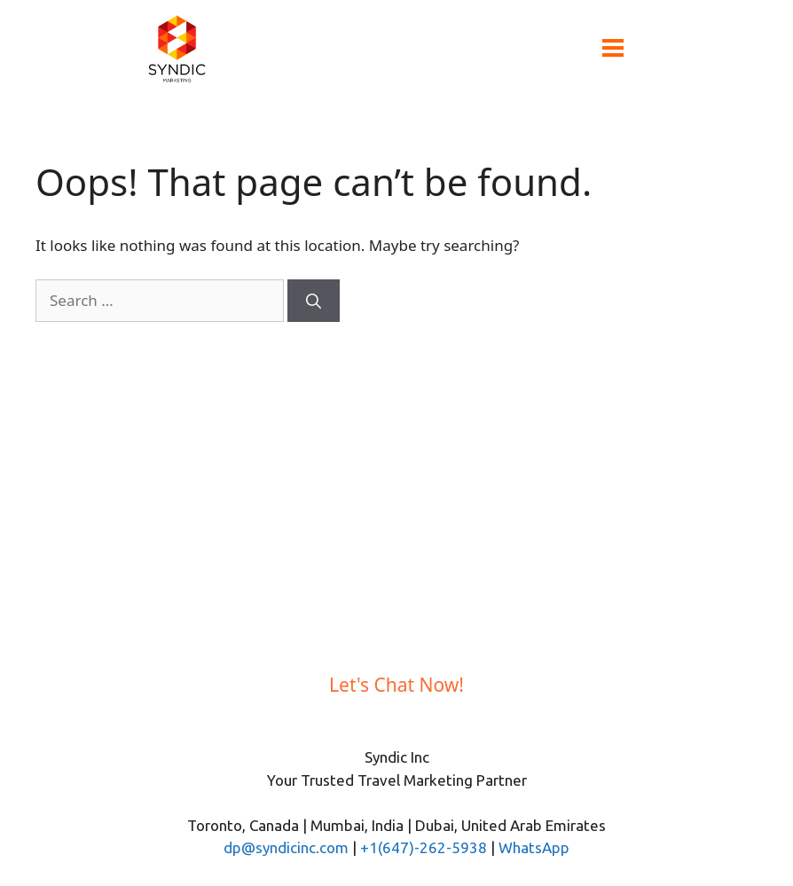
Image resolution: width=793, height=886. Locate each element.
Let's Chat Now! (396, 684)
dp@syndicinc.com (286, 847)
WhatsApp (534, 847)
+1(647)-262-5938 (423, 847)
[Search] (313, 300)
